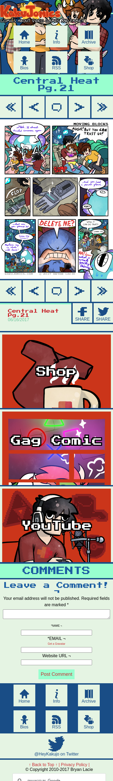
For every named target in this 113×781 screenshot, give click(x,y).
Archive (89, 42)
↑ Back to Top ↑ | (44, 766)
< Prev (33, 107)
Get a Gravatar (56, 645)
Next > (79, 107)
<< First (10, 107)
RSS (56, 68)
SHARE (82, 319)
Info (56, 42)
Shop (89, 68)
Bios (24, 68)
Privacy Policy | (75, 766)
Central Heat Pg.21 (57, 84)
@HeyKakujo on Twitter (56, 755)
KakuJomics (45, 24)
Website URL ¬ (56, 657)
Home (24, 42)
